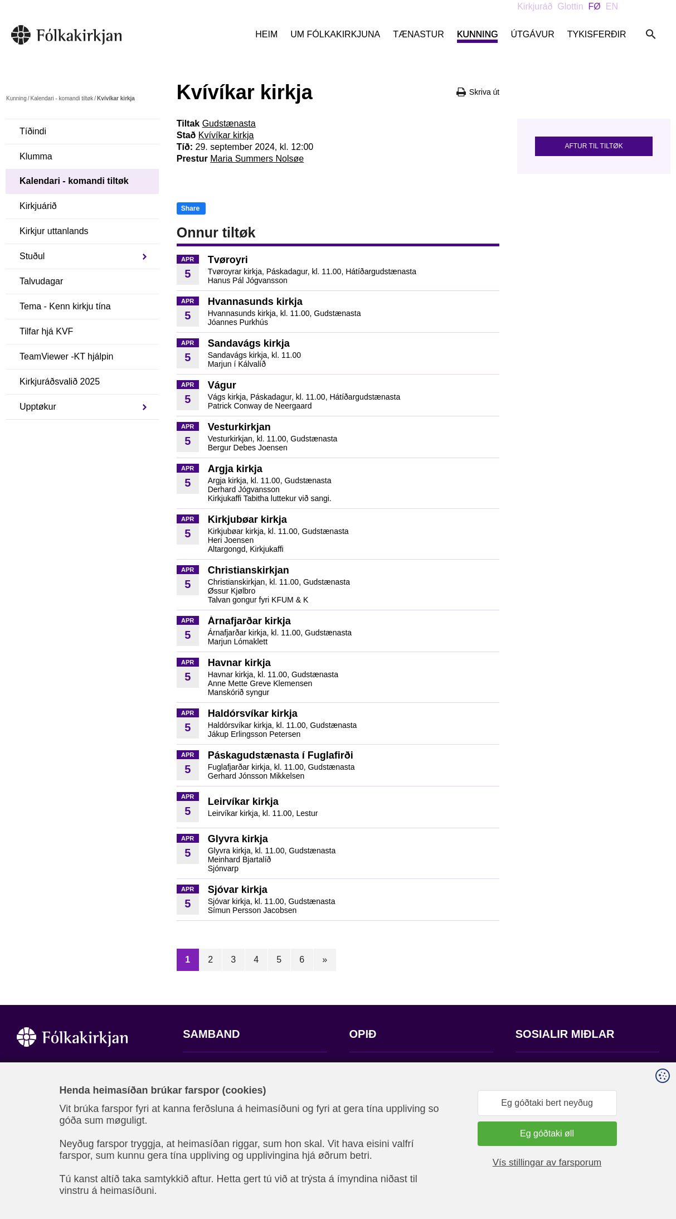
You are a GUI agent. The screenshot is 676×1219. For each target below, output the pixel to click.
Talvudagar (41, 281)
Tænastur (418, 34)
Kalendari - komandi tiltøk (61, 98)
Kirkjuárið (38, 206)
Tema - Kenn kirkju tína (65, 306)
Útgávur (532, 34)
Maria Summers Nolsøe (257, 158)
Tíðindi (33, 131)
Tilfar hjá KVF (46, 331)
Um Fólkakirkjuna (335, 34)
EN (612, 6)
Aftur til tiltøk (593, 146)
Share (190, 208)
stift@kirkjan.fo (212, 1145)
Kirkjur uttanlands (54, 231)
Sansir (649, 1164)
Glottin (570, 6)
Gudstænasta (229, 123)
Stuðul (32, 256)
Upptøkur (38, 406)
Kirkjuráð (534, 6)
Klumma (36, 156)
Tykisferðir (596, 34)
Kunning (477, 34)
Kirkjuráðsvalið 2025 (60, 381)
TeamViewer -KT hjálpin (66, 356)
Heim (266, 34)
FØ (595, 6)
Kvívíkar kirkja (226, 135)
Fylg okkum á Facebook (562, 1068)
